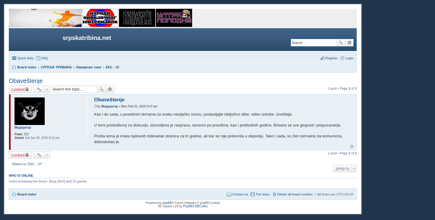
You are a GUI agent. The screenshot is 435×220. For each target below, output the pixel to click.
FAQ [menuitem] (44, 58)
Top (351, 146)
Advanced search (349, 42)
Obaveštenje (26, 80)
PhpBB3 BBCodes (195, 206)
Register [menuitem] (331, 58)
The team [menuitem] (262, 194)
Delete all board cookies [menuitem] (295, 194)
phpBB (167, 203)
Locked (18, 89)
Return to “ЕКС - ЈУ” (27, 164)
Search (340, 42)
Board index (27, 194)
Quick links (26, 58)
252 (26, 134)
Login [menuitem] (349, 58)
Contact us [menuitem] (240, 194)
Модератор (22, 127)
